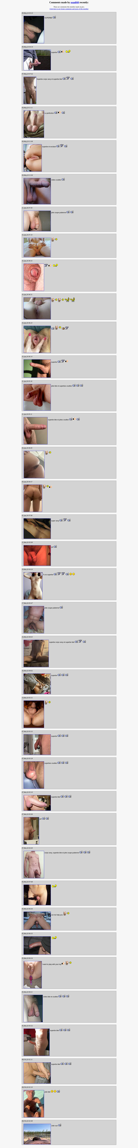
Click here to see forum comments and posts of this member (69, 9)
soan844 (75, 2)
